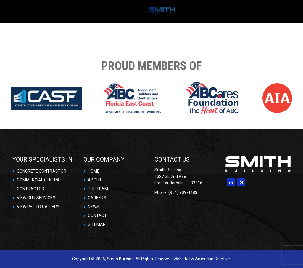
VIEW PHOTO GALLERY (38, 206)
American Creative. (213, 258)
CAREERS (97, 197)
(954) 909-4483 (182, 192)
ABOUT (95, 180)
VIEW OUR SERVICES (36, 197)
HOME (93, 171)
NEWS (93, 206)
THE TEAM (98, 188)
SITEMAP (97, 224)
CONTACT (97, 215)
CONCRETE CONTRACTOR (41, 171)
